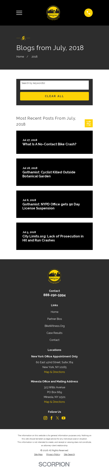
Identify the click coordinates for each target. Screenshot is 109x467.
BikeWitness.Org (55, 326)
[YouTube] (63, 418)
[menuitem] (38, 454)
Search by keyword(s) (33, 83)
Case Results (54, 333)
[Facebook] (51, 418)
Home (54, 312)
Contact (54, 340)
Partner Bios (54, 319)
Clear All (54, 96)
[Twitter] (57, 418)
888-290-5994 (54, 295)
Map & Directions (54, 372)
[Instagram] (45, 418)
